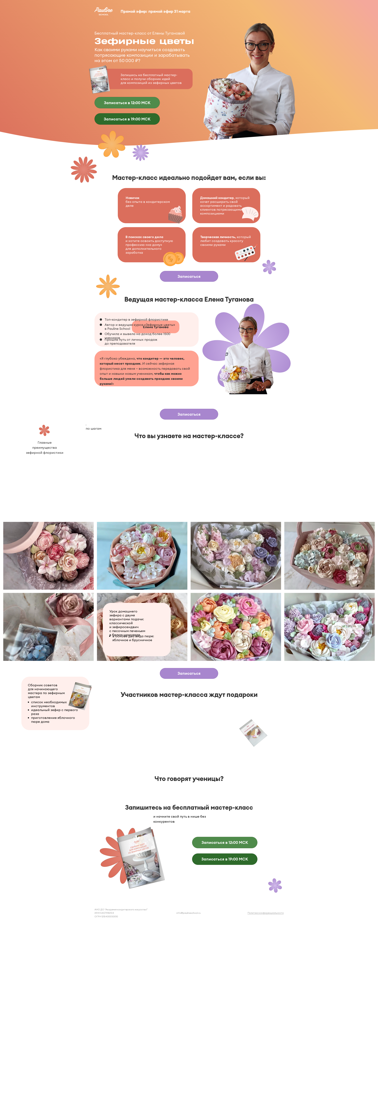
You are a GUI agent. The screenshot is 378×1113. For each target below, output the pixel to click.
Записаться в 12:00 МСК (127, 102)
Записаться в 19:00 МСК (127, 118)
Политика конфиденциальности (265, 912)
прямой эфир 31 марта (169, 11)
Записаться (189, 276)
